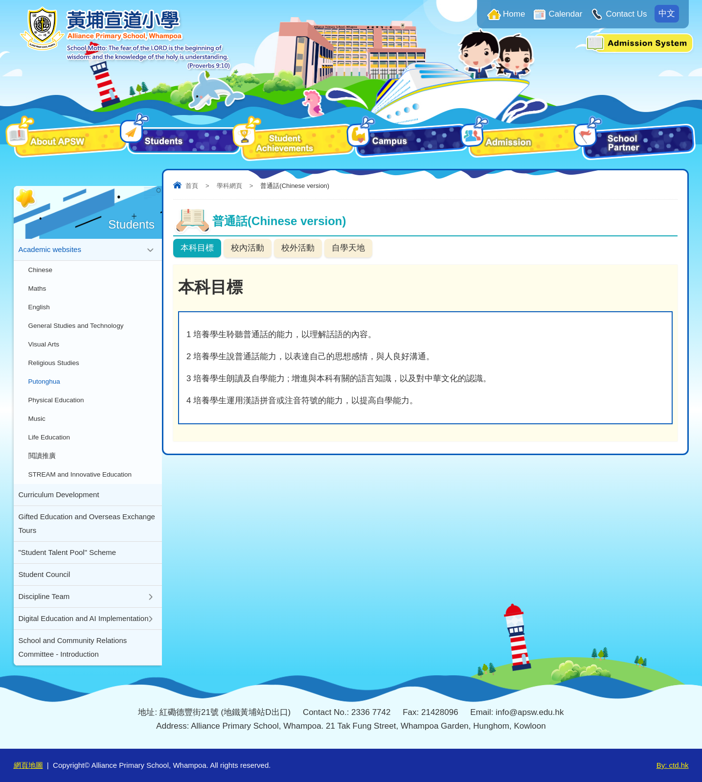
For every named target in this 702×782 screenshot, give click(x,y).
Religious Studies (53, 363)
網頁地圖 (28, 765)
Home (514, 14)
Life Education (49, 437)
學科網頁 (229, 185)
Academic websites (50, 249)
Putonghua (44, 381)
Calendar (565, 14)
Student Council (44, 574)
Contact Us (626, 14)
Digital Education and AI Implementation (84, 618)
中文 (666, 13)
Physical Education (56, 400)
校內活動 (247, 248)
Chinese (40, 270)
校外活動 (298, 248)
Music (36, 418)
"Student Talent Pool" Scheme (67, 552)
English (39, 307)
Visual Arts (44, 344)
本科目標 (197, 248)
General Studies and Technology (76, 325)
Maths (37, 288)
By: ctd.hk (673, 765)
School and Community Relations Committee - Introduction (73, 647)
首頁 (191, 185)
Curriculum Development (59, 494)
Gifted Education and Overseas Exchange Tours (87, 523)
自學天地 (348, 248)
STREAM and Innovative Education (80, 474)
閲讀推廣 (42, 456)
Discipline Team (44, 596)
